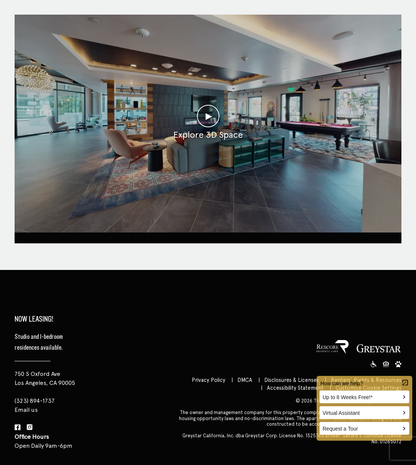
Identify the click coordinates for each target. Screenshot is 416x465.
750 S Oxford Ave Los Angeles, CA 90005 (45, 378)
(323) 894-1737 (35, 400)
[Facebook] (18, 427)
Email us (26, 409)
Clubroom (208, 236)
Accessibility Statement (295, 388)
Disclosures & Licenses (291, 380)
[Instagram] (30, 427)
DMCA (244, 380)
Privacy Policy (208, 380)
